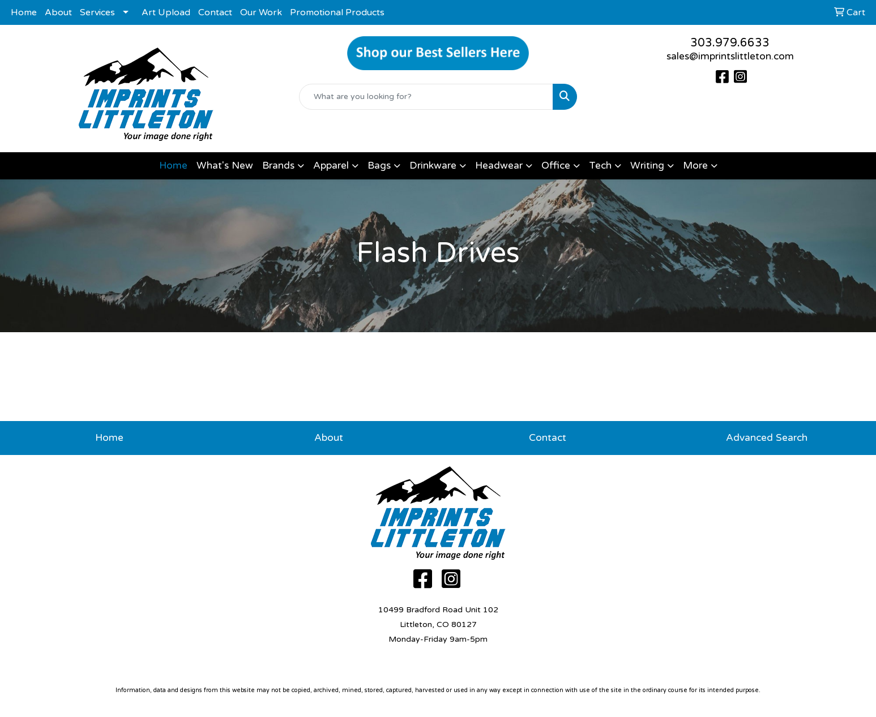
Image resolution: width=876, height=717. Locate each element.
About (58, 12)
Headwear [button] (499, 165)
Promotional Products (337, 12)
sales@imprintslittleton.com (730, 56)
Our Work (261, 12)
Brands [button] (278, 165)
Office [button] (555, 165)
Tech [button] (600, 165)
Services (97, 12)
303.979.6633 (730, 43)
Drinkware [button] (432, 165)
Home (24, 12)
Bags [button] (379, 165)
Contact (215, 12)
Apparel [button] (331, 165)
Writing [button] (647, 165)
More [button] (695, 165)
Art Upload (166, 12)
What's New (224, 165)
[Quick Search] (426, 97)
